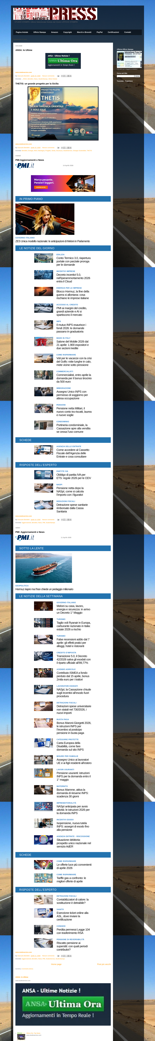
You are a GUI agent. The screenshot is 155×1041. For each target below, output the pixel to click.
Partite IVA (62, 471)
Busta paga (63, 719)
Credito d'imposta (66, 653)
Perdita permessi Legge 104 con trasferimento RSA (73, 931)
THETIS (89, 150)
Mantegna (41, 150)
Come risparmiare (66, 355)
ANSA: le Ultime (23, 50)
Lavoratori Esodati (67, 686)
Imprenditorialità (66, 803)
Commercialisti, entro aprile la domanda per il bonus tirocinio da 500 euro (74, 378)
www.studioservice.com (23, 72)
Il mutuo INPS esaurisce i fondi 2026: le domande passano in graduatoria (71, 328)
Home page (56, 964)
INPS (58, 321)
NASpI (59, 485)
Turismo (61, 619)
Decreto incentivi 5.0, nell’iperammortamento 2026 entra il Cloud (73, 278)
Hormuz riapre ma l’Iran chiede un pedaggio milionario (44, 589)
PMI (44, 522)
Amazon (54, 32)
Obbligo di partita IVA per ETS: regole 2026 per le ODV (73, 476)
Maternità (62, 786)
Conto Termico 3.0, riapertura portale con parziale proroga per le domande (73, 261)
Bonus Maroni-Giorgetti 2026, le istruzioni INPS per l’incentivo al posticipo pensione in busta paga (74, 728)
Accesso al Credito (67, 305)
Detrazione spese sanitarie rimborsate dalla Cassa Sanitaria (72, 508)
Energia (30, 150)
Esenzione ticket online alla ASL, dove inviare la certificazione (72, 916)
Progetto (48, 150)
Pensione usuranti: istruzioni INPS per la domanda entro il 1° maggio (74, 776)
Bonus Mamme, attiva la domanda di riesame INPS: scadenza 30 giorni (72, 793)
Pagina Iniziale (22, 32)
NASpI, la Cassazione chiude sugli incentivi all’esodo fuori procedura (74, 693)
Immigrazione (63, 388)
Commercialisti (64, 371)
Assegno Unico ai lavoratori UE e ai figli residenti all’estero (74, 761)
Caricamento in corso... (20, 39)
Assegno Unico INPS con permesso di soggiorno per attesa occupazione (72, 395)
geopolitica (22, 586)
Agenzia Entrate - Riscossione (73, 836)
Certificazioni (113, 32)
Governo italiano (25, 238)
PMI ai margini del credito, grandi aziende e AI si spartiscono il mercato (71, 311)
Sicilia (53, 150)
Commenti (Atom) (27, 969)
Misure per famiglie (67, 756)
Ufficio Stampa (39, 32)
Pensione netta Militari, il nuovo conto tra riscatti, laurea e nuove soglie (73, 412)
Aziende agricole (66, 669)
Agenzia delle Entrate (68, 446)
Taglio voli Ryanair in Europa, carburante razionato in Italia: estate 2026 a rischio (74, 626)
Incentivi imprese (65, 271)
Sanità (60, 909)
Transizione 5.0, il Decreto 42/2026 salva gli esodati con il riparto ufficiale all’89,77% (74, 659)
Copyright (67, 32)
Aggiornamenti (26, 522)
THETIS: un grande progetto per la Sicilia (37, 83)
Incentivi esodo (65, 820)
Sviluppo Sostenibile (79, 150)
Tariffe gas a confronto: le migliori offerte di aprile (71, 879)
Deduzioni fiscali (65, 501)
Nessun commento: (48, 76)
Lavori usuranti (65, 770)
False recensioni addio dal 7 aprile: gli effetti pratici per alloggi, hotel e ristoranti (73, 643)
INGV (35, 150)
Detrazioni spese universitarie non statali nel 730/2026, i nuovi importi (74, 710)
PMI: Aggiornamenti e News (30, 532)
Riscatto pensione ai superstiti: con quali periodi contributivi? (72, 946)
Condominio (62, 422)
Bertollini (30, 79)
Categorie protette (68, 739)
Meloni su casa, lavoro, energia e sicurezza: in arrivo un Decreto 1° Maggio (73, 609)
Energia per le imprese (69, 288)
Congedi (61, 926)
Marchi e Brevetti (84, 32)
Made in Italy (63, 338)
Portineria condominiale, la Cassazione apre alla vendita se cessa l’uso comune (73, 428)
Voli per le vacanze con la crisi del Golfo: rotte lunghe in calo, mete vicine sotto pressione (73, 362)
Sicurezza (59, 150)
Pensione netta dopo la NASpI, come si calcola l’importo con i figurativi (70, 491)
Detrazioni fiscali (67, 703)
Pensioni (61, 405)
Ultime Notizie (52, 79)
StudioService (67, 150)
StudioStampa (42, 79)
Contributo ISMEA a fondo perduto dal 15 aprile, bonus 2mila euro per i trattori (73, 676)
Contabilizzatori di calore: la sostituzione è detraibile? (73, 901)
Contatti (127, 32)
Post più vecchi (104, 964)
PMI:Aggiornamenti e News (29, 160)
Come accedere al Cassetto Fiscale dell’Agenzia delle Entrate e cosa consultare (72, 453)
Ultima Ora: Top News (33, 1033)
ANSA (25, 79)
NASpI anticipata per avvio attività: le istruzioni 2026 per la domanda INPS (73, 810)
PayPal (99, 32)
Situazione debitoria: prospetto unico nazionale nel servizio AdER (74, 843)
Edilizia (60, 255)
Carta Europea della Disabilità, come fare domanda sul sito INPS (70, 746)
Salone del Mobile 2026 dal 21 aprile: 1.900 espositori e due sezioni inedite (72, 345)
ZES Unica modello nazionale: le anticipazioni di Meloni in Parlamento (52, 241)
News (36, 79)
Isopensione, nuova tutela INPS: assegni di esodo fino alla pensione (73, 826)
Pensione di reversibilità (70, 939)
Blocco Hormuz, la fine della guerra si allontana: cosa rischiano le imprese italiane (72, 295)
